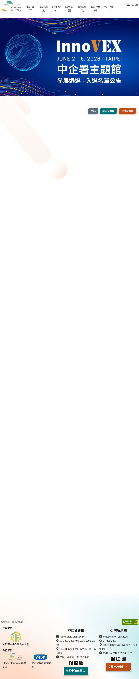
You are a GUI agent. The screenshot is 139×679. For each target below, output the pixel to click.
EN (135, 5)
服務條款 (5, 622)
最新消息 (43, 8)
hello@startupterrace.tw (72, 636)
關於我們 (95, 8)
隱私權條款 (17, 622)
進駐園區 (30, 8)
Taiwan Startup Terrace (10, 6)
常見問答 (108, 8)
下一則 (137, 93)
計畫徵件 (56, 8)
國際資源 (69, 8)
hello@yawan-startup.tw (115, 636)
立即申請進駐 (74, 670)
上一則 (133, 93)
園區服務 (82, 8)
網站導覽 (128, 5)
